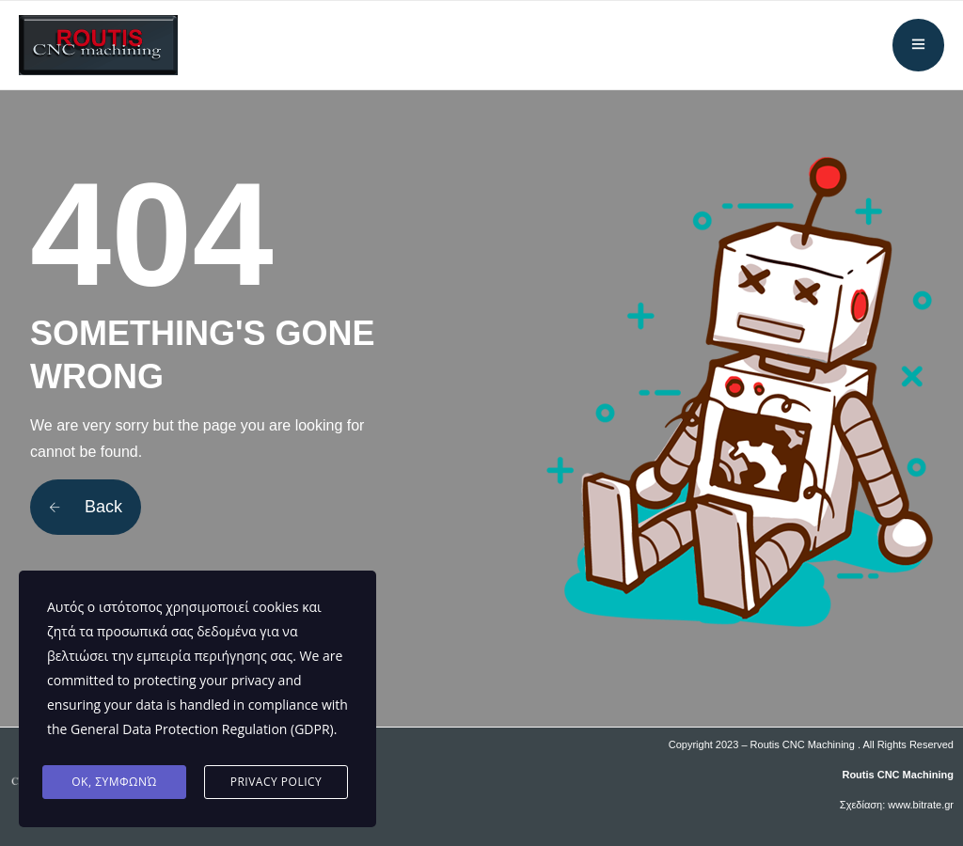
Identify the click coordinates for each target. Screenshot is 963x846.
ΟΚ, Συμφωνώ (113, 782)
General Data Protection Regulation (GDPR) (202, 729)
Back (85, 506)
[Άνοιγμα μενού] (918, 45)
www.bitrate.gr (921, 804)
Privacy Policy (276, 782)
